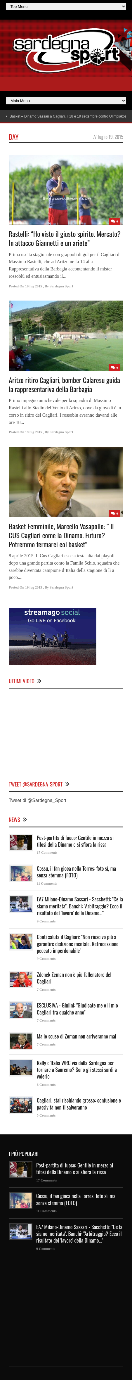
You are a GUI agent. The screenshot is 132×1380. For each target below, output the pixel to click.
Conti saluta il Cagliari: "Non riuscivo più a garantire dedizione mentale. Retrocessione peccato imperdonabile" (78, 943)
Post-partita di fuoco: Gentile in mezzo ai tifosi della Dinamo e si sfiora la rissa (75, 841)
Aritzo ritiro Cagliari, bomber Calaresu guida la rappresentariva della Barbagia (64, 384)
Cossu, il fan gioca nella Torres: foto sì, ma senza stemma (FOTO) (76, 872)
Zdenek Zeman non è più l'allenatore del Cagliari (74, 978)
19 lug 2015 (33, 286)
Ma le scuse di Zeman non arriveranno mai (76, 1036)
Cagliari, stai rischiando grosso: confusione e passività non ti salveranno (79, 1103)
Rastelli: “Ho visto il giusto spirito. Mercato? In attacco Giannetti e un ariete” (65, 238)
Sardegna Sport (61, 286)
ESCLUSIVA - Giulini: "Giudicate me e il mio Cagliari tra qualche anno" (77, 1008)
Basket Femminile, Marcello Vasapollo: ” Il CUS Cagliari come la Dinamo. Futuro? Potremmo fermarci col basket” (61, 535)
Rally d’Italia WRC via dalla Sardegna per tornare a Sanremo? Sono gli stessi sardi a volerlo (77, 1069)
